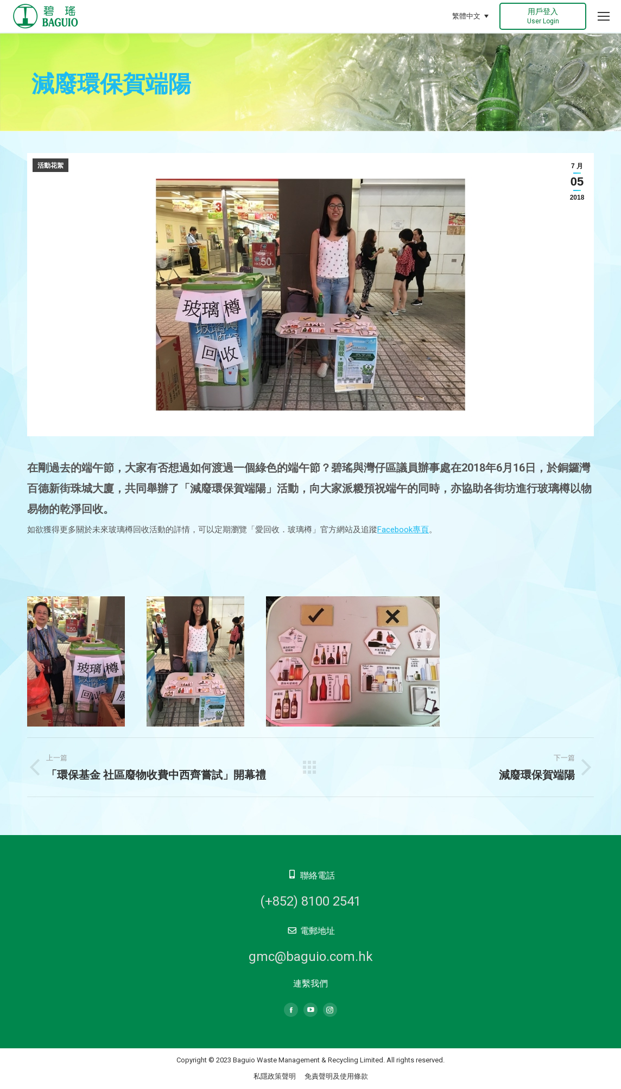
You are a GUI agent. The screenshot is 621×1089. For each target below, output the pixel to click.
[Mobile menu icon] (603, 16)
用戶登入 (543, 16)
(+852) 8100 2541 (310, 901)
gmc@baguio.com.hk (311, 956)
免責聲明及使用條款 (336, 1076)
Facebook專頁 (403, 529)
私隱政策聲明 (275, 1076)
